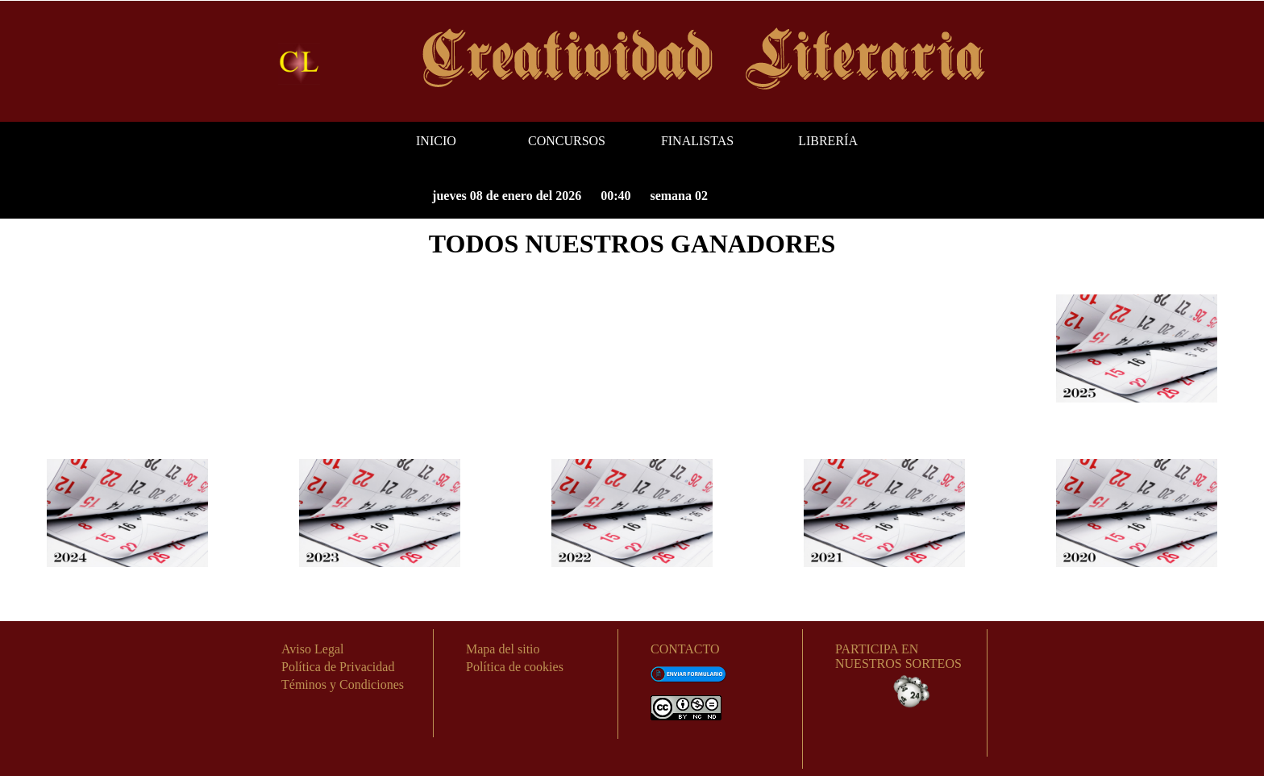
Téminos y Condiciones (342, 684)
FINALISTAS (697, 141)
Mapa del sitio (503, 649)
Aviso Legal (312, 649)
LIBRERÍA (828, 141)
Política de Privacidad (337, 667)
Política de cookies (514, 667)
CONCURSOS (566, 141)
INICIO (436, 141)
